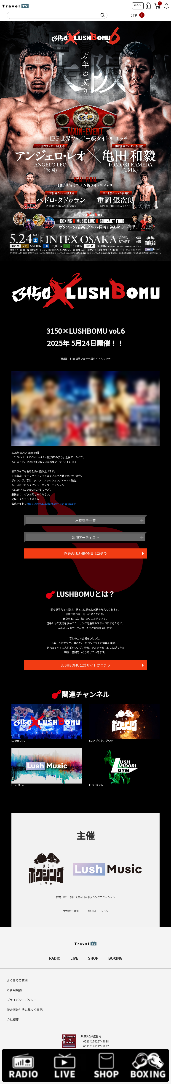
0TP (134, 15)
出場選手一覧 (85, 520)
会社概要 (13, 1017)
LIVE (74, 956)
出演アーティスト (85, 537)
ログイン (138, 5)
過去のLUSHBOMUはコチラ (85, 553)
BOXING (115, 956)
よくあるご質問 (17, 978)
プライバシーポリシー (22, 997)
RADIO (54, 956)
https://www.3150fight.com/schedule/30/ (51, 503)
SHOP (93, 956)
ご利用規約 (14, 988)
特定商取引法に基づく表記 (25, 1007)
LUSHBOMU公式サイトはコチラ (85, 666)
